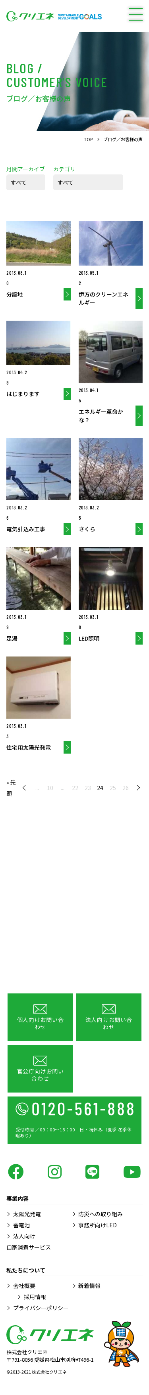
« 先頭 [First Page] (11, 787)
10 (50, 788)
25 (113, 788)
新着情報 (89, 1286)
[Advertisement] (74, 908)
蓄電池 (21, 1225)
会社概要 (24, 1286)
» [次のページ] (137, 788)
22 (75, 788)
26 (125, 788)
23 (88, 788)
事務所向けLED (97, 1225)
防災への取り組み (100, 1214)
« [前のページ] (25, 788)
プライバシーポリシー (41, 1308)
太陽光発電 (27, 1214)
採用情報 (35, 1297)
